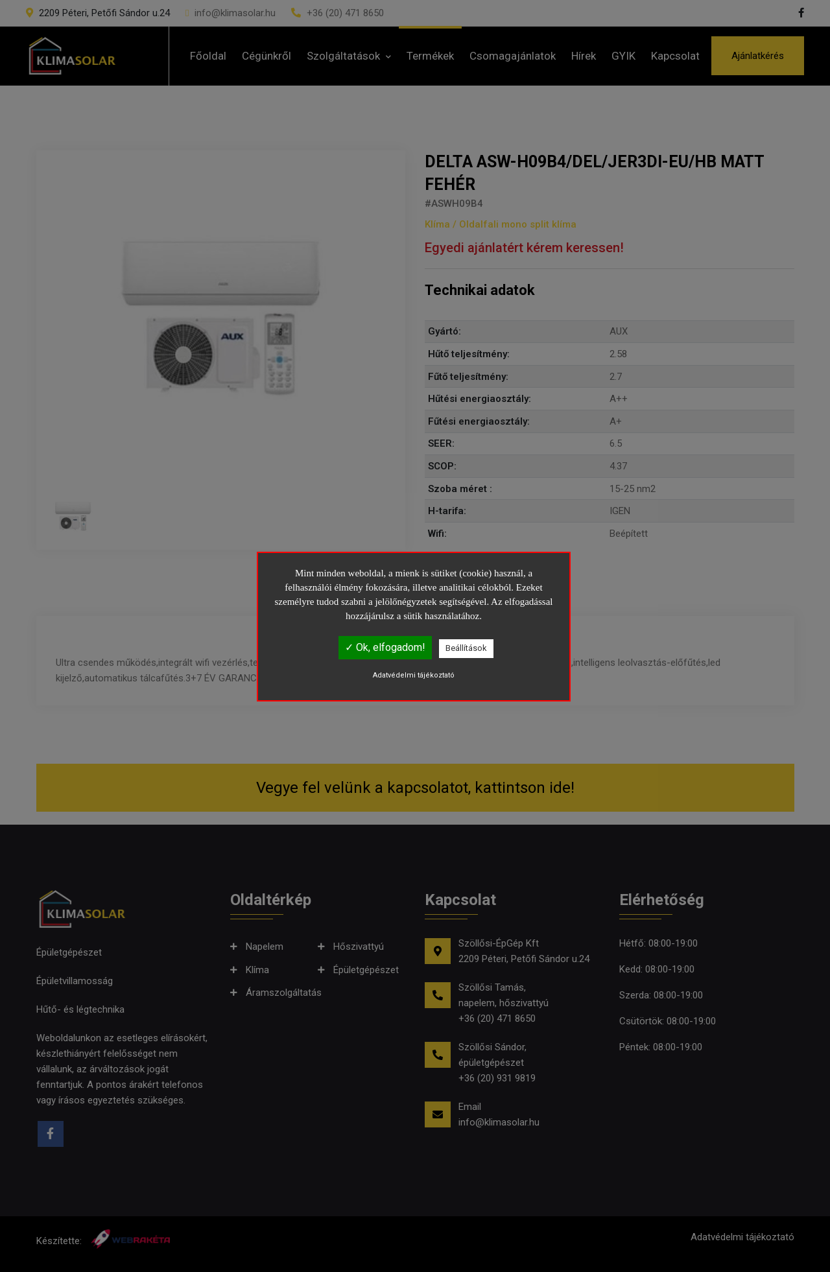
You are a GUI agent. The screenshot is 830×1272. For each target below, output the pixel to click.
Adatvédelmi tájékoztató (414, 675)
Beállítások (466, 648)
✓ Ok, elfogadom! (385, 647)
